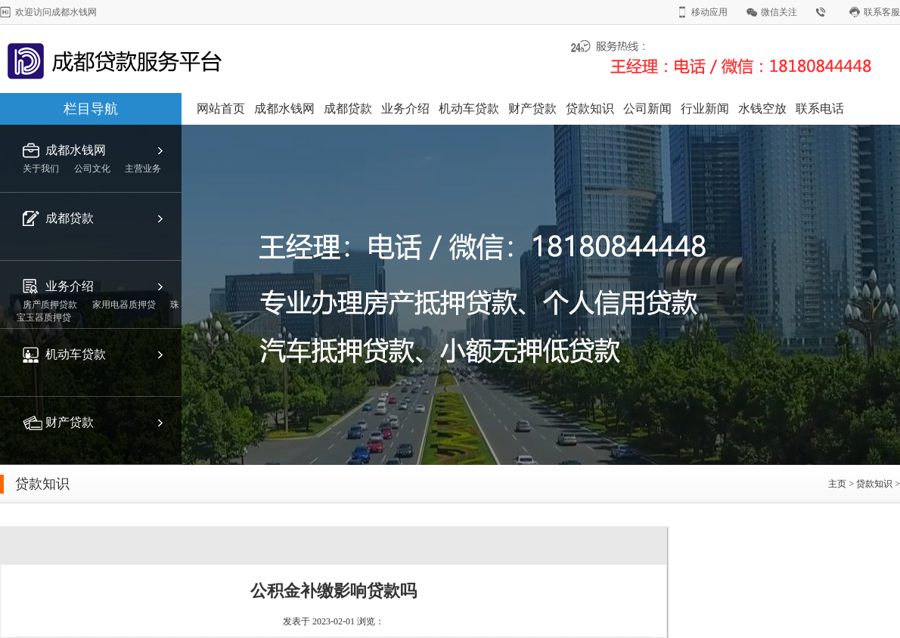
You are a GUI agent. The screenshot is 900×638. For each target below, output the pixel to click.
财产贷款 (532, 108)
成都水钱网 (284, 108)
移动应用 (709, 12)
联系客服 (882, 12)
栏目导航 (91, 108)
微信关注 (779, 12)
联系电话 (820, 108)
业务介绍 (405, 108)
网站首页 (221, 108)
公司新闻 (647, 108)
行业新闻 (705, 108)
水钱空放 (762, 108)
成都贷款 (348, 108)
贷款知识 (590, 108)
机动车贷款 (469, 108)
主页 (837, 483)
